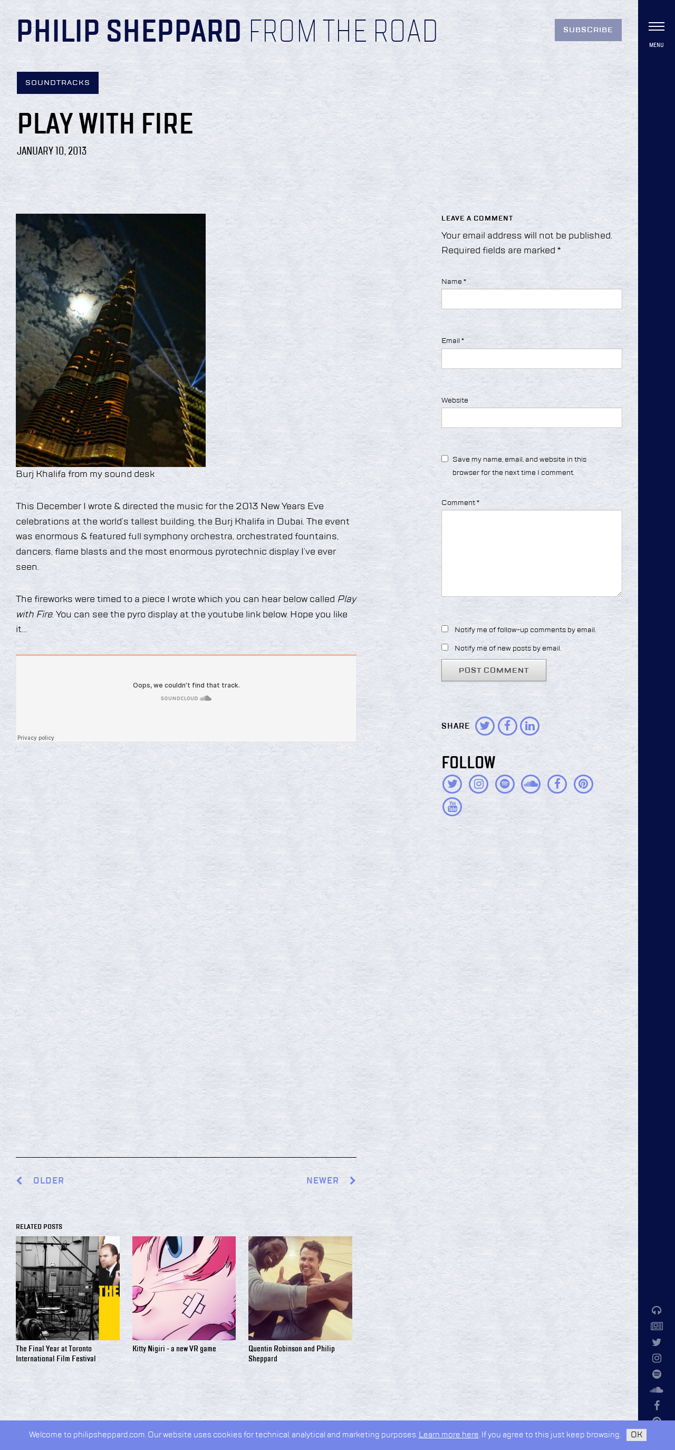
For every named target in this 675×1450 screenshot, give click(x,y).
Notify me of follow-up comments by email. (525, 630)
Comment (460, 503)
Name (453, 281)
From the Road (343, 33)
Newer (331, 1181)
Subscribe (588, 30)
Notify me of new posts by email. (508, 648)
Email (452, 341)
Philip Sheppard (129, 33)
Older (48, 1181)
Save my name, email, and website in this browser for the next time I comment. (519, 466)
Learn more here (449, 1435)
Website (454, 400)
